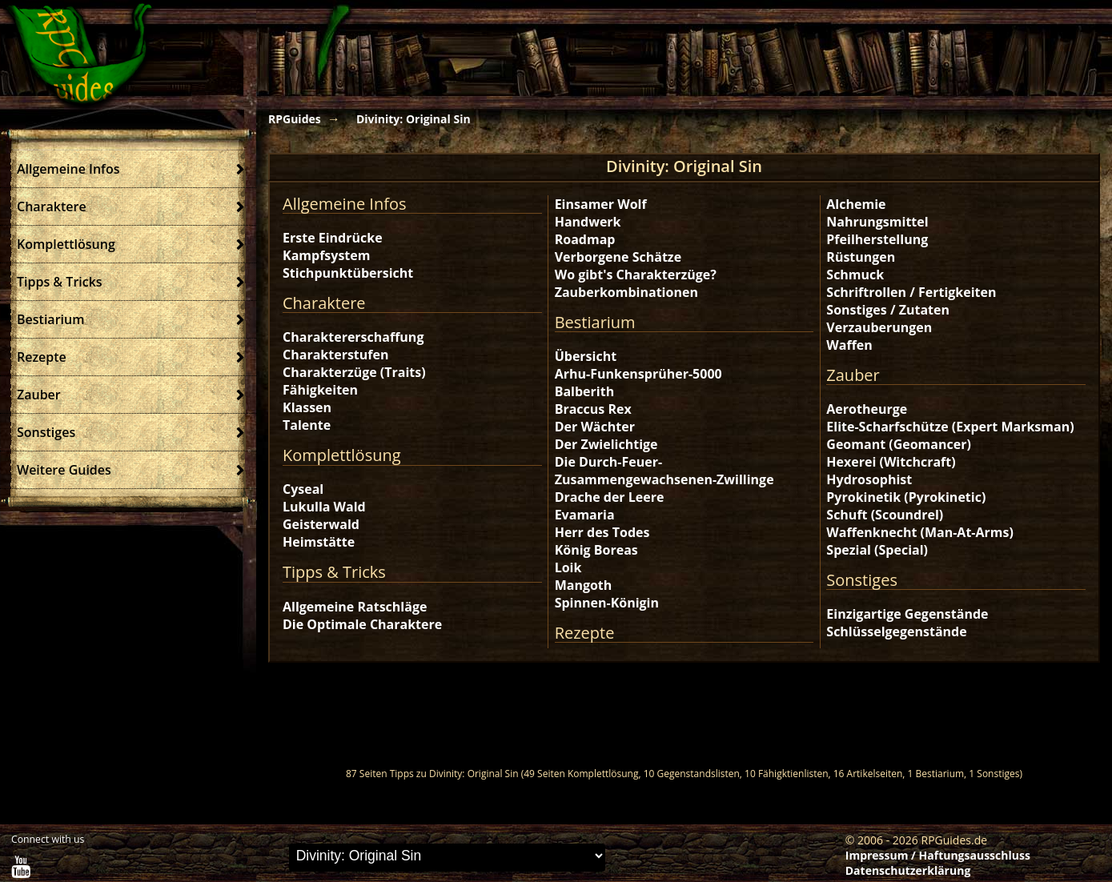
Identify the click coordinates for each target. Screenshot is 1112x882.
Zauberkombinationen (626, 292)
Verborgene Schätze (618, 257)
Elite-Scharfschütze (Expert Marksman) (950, 426)
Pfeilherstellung (877, 239)
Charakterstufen (335, 354)
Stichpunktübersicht (348, 273)
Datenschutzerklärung (908, 870)
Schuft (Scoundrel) (884, 514)
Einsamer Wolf (601, 204)
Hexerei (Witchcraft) (890, 462)
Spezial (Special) (877, 550)
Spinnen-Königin (607, 602)
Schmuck (855, 274)
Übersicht (585, 356)
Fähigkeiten (320, 390)
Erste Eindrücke (333, 238)
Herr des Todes (602, 532)
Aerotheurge (866, 409)
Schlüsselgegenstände (896, 631)
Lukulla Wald (324, 506)
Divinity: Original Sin (413, 118)
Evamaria (585, 514)
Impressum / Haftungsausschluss (937, 855)
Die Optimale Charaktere (362, 624)
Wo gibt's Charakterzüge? (636, 274)
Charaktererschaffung (353, 337)
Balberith (584, 391)
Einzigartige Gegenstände (907, 614)
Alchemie (855, 204)
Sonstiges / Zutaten (887, 310)
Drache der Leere (609, 497)
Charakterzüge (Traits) (354, 372)
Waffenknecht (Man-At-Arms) (920, 532)
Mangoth (583, 585)
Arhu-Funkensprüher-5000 (638, 374)
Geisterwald (321, 524)
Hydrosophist (869, 479)
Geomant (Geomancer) (898, 444)
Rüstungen (860, 257)
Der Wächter (595, 426)
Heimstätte (319, 542)
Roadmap (585, 239)
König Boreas (596, 550)
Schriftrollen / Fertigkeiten (911, 292)
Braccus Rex (593, 409)
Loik (568, 567)
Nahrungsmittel (877, 222)
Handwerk (588, 222)
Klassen (307, 407)
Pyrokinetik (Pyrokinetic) (906, 497)
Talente (307, 425)
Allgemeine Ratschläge (355, 606)
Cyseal (303, 489)
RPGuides (294, 118)
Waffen (849, 345)
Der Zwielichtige (606, 444)
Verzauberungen (879, 327)
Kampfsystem (326, 255)
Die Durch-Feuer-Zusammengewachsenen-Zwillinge (664, 470)
